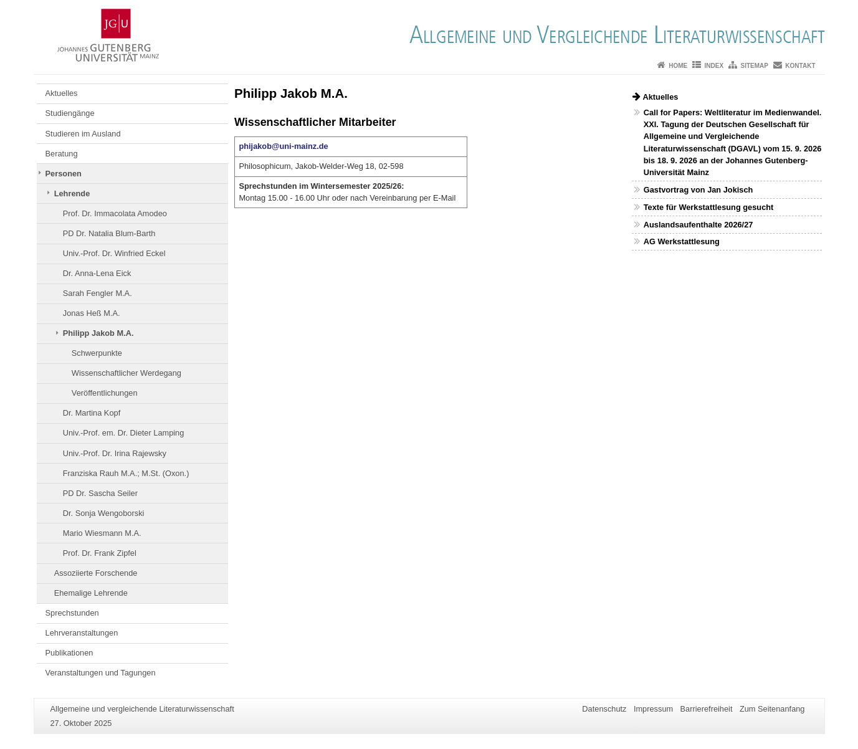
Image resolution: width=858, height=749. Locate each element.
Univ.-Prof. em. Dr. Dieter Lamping (123, 432)
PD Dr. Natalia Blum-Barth (109, 233)
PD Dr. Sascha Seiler (100, 493)
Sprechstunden (72, 613)
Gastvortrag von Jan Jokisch (698, 189)
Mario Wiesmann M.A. (102, 533)
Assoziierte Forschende (96, 573)
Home (678, 65)
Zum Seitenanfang (772, 708)
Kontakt (800, 65)
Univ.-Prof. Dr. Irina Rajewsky (114, 453)
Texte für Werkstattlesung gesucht (709, 207)
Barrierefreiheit (706, 708)
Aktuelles (61, 93)
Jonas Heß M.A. (91, 313)
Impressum (653, 708)
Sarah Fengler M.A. (97, 293)
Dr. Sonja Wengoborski (104, 513)
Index (714, 65)
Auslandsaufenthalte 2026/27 (698, 224)
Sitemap (754, 65)
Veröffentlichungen (105, 393)
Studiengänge (70, 113)
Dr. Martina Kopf (91, 412)
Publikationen (69, 652)
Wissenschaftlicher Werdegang (126, 373)
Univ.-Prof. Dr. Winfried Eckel (114, 253)
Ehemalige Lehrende (91, 593)
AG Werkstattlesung (682, 241)
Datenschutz (604, 708)
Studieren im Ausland (83, 133)
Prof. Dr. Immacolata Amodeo (115, 213)
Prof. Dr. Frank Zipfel (99, 553)
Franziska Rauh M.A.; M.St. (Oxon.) (126, 473)
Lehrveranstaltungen (81, 632)
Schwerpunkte (97, 353)
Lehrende (72, 193)
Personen (63, 173)
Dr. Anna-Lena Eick (97, 273)
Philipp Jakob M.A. (98, 333)
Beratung (61, 153)
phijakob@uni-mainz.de (283, 146)
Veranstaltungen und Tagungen (100, 672)
